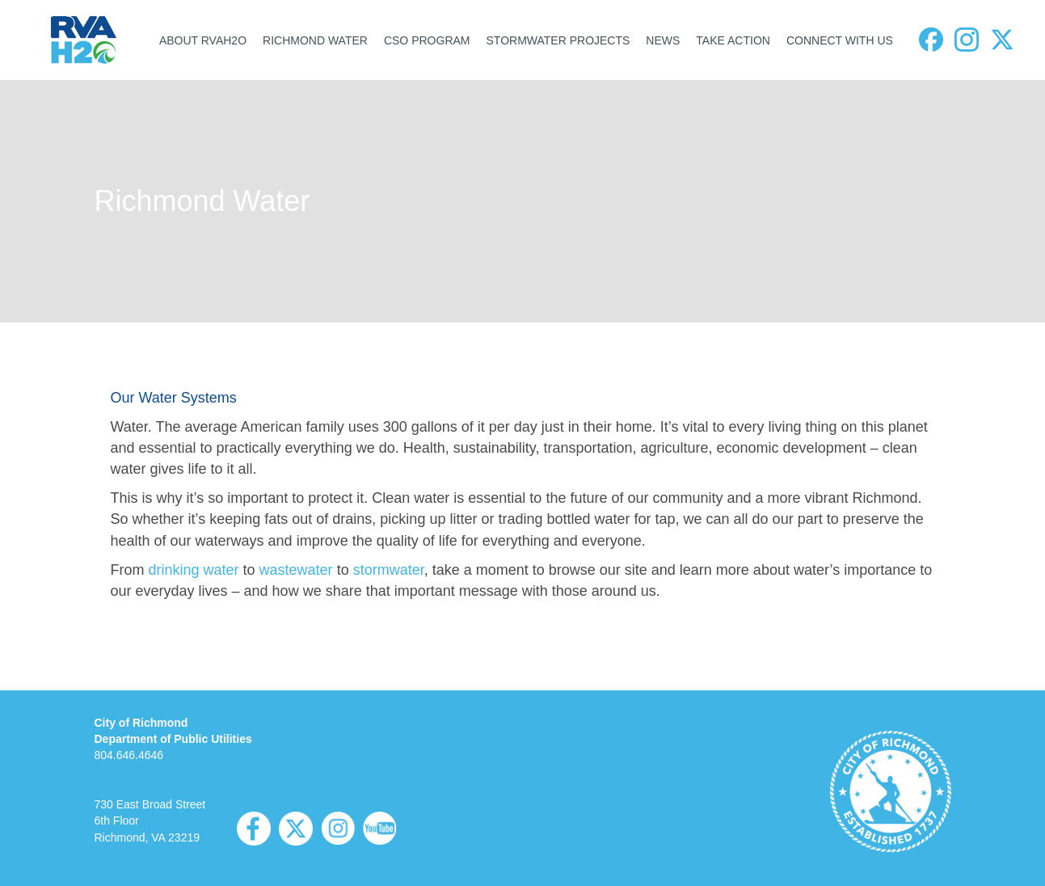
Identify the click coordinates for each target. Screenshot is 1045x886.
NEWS (663, 40)
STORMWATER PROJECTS (558, 40)
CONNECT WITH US (839, 40)
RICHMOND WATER (315, 40)
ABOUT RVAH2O (203, 40)
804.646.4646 (129, 755)
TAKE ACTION (733, 40)
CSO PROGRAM (427, 40)
